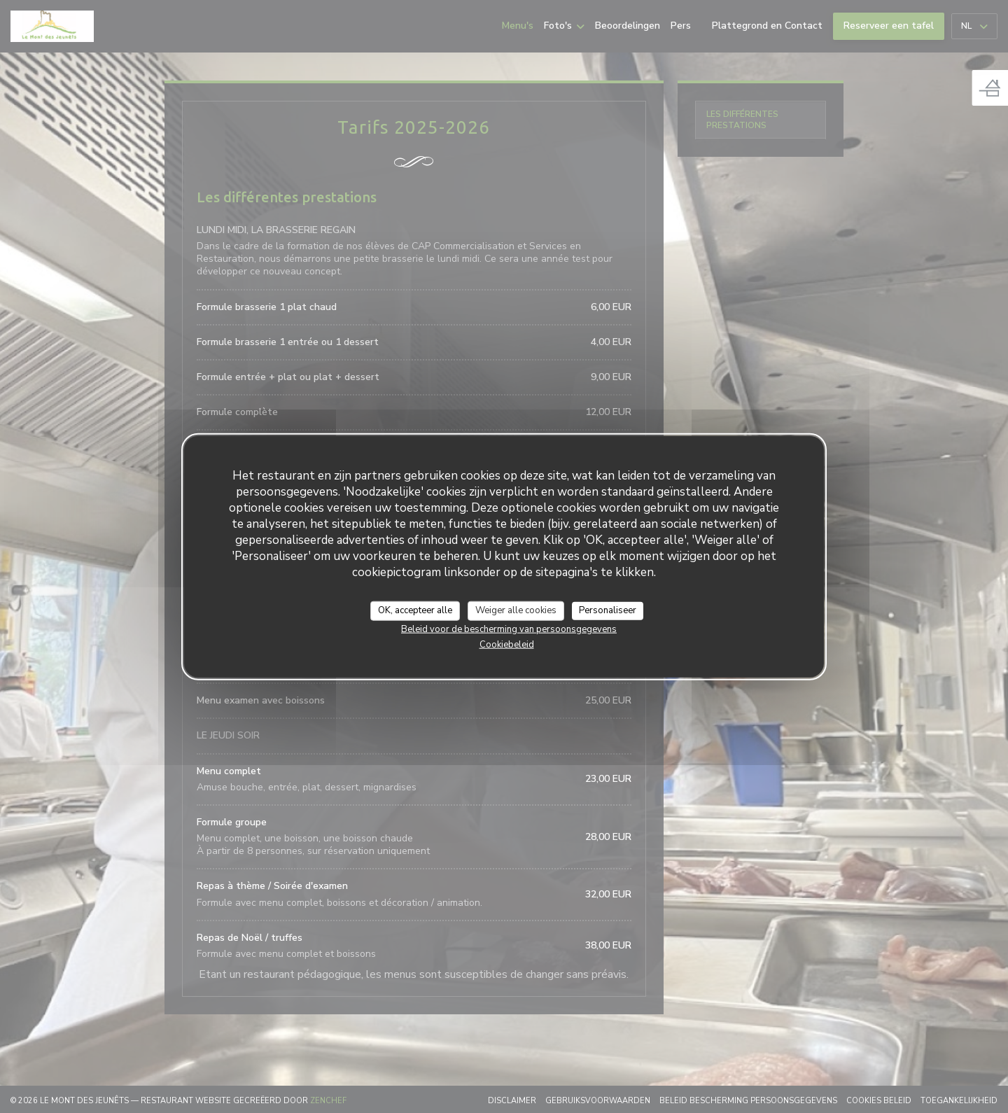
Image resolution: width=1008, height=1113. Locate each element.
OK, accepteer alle (415, 610)
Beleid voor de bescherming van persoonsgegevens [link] (509, 628)
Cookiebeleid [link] (506, 644)
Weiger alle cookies (515, 610)
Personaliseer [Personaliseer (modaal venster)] (607, 610)
